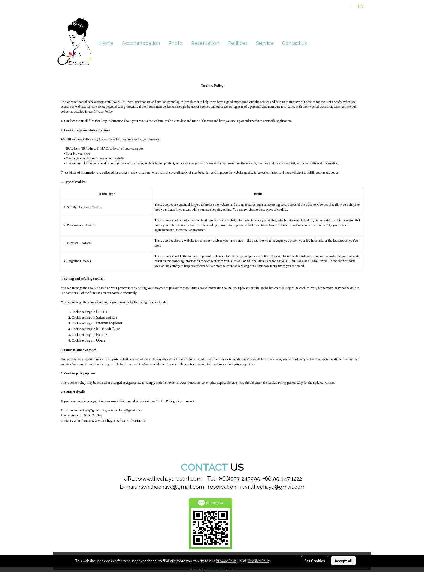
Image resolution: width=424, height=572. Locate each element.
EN (357, 6)
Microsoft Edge (108, 329)
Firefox (101, 335)
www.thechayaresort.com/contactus (119, 421)
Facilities (238, 43)
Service (265, 43)
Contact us (294, 43)
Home (106, 43)
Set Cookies (314, 560)
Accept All (343, 560)
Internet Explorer (109, 323)
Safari (100, 317)
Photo (175, 43)
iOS (114, 317)
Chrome (102, 312)
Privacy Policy (227, 560)
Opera (100, 340)
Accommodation (141, 43)
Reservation (205, 43)
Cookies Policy (259, 560)
